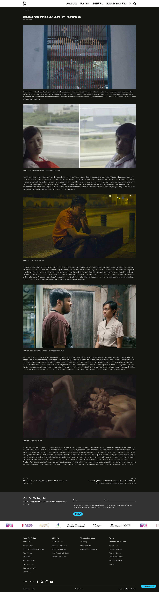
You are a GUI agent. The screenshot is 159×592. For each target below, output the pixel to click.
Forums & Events (115, 553)
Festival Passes (85, 545)
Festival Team (28, 545)
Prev (25, 478)
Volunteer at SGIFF (29, 568)
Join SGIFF (27, 572)
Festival (85, 3)
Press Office (27, 557)
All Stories (28, 10)
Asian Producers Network (60, 553)
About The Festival (29, 538)
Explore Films (113, 545)
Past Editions (27, 553)
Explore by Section (115, 549)
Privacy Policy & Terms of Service (127, 589)
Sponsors (112, 564)
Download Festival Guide (117, 542)
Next (133, 478)
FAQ (33, 589)
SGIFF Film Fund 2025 (59, 545)
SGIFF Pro (98, 3)
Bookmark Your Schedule (88, 549)
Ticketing (83, 542)
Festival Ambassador (116, 557)
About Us (71, 3)
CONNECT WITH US (29, 581)
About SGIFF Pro (57, 542)
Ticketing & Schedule (87, 538)
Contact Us (26, 589)
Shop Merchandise (115, 560)
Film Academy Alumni (59, 557)
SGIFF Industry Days (59, 549)
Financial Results (29, 560)
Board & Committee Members (33, 549)
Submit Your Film (116, 3)
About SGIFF (27, 542)
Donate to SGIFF (29, 564)
